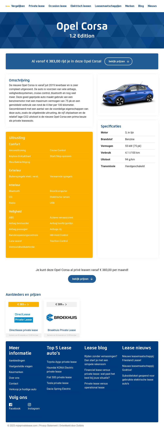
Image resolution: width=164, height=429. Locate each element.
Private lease (37, 6)
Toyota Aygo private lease (62, 361)
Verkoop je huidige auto (23, 389)
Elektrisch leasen (81, 6)
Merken (129, 6)
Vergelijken (18, 6)
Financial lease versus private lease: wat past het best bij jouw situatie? (99, 373)
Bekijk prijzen (119, 61)
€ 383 (23, 304)
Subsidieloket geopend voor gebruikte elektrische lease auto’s (138, 379)
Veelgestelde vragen (20, 366)
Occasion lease (58, 6)
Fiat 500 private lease (59, 377)
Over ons (14, 377)
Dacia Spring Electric (59, 388)
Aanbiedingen (17, 360)
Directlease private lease (23, 330)
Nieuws (152, 6)
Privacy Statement (48, 425)
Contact (13, 383)
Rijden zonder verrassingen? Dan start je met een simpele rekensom (100, 360)
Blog (141, 6)
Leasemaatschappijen (108, 6)
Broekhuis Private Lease (62, 330)
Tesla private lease (57, 383)
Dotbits (80, 425)
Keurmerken (16, 372)
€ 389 (61, 304)
